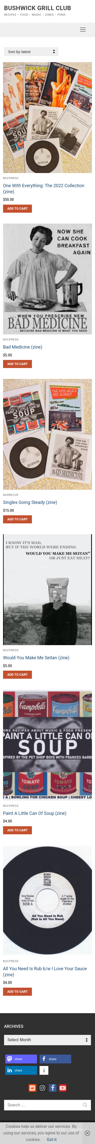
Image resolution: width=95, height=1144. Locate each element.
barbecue (10, 495)
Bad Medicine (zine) (22, 347)
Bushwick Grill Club (37, 8)
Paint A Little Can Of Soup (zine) (34, 813)
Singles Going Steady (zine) (30, 502)
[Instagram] (42, 1088)
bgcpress (10, 178)
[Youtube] (63, 1088)
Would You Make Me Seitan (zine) (36, 657)
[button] (17, 209)
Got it (51, 1139)
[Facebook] (52, 1088)
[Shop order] (31, 51)
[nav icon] (83, 30)
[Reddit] (32, 1088)
